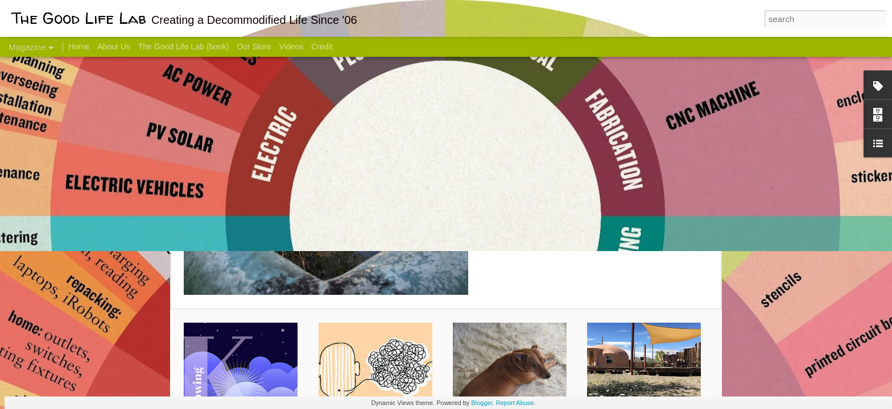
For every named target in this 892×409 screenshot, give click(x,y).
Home (78, 46)
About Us (113, 46)
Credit (321, 46)
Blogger (481, 402)
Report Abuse (515, 402)
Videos (291, 46)
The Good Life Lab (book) (183, 46)
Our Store (254, 46)
